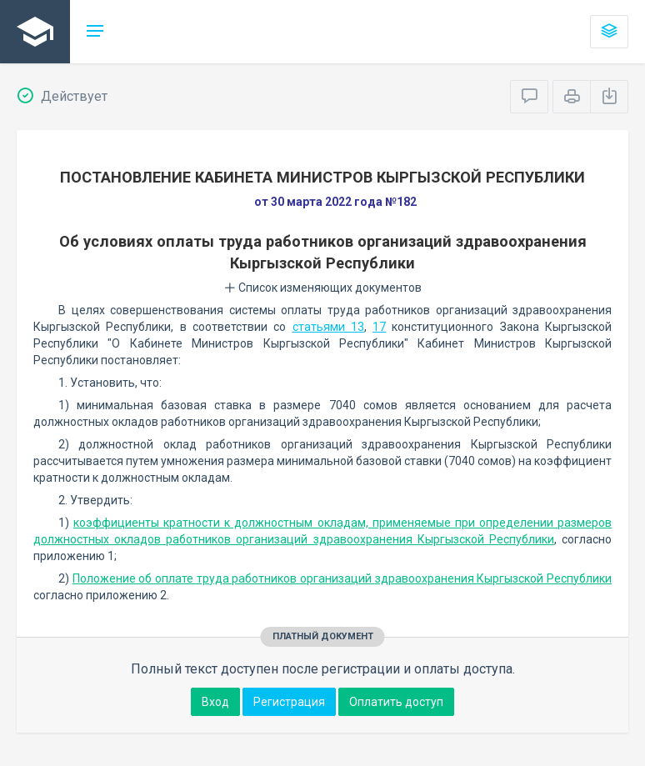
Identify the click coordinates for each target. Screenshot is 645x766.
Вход (215, 701)
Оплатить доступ (396, 701)
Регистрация (289, 701)
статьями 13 (328, 326)
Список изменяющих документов (323, 287)
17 (379, 326)
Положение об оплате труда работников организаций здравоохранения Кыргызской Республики (342, 578)
